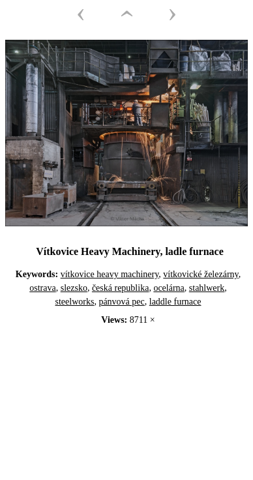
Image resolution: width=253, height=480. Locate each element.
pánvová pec (121, 302)
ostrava (42, 288)
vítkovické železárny (200, 274)
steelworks (75, 302)
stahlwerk (206, 288)
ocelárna (168, 288)
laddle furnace (175, 302)
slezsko (74, 288)
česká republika (120, 288)
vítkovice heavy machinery (110, 274)
